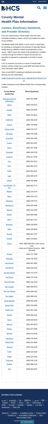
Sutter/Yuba (9, 342)
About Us (5, 413)
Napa (9, 229)
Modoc (9, 214)
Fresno (9, 143)
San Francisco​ (9, 282)
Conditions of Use (27, 413)
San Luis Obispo (9, 291)
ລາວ (28, 402)
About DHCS (42, 1)
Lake (9, 176)
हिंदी (43, 400)
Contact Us (12, 415)
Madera (9, 191)
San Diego (9, 277)
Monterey (9, 224)
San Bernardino (9, 273)
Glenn (9, 148)
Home (34, 1)
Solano (9, 329)
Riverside (9, 259)
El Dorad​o (9, 138)
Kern (9, 166)
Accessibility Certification (28, 415)
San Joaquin (9, 287)
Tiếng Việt (16, 407)
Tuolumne (9, 360)
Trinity (9, 352)
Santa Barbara (9, 301)
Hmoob (5, 402)
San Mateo (9, 296)
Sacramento (9, 263)
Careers (15, 413)
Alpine (9, 105)
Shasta (9, 315)
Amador (9, 110)
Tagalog (30, 405)
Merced (9, 210)
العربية (4, 400)
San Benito (9, 268)
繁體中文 (27, 400)
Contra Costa (9, 129)
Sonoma (9, 333)
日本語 (13, 402)
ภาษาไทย (38, 405)
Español (21, 405)
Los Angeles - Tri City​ (9, 187)
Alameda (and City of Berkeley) (9, 100)
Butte (9, 115)
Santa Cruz (9, 310)
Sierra (9, 320)
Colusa (9, 125)
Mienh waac (37, 402)
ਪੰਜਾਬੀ (4, 405)
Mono (9, 219)
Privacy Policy (41, 413)
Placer (9, 243)
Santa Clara (9, 305)
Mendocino (9, 205)
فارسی (36, 400)
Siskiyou (9, 324)
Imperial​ (9, 157)
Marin (9, 196)
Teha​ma (9, 347)
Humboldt (9, 152)
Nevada (9, 234)
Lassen (9, 180)
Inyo (9, 161)
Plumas (9, 254)
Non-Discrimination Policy (30, 416)
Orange (9, 238)
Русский (12, 405)
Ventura (9, 364)
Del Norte (9, 134)
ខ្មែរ (20, 400)
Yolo (9, 369)
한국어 (21, 402)
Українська (6, 407)
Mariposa (9, 201)
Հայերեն (13, 400)
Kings (9, 171)
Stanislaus (9, 338)
